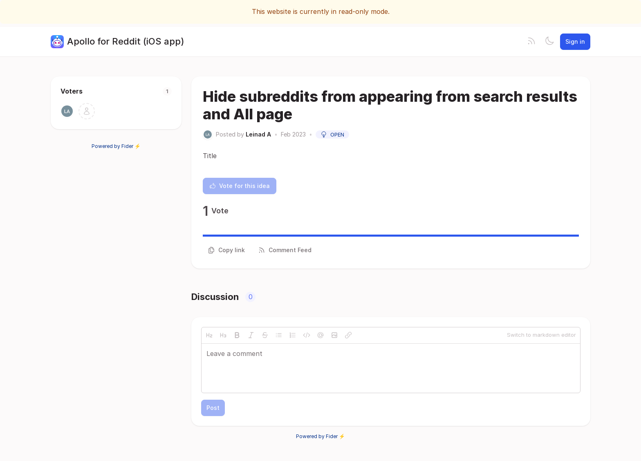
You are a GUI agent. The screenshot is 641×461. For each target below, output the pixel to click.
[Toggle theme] (549, 42)
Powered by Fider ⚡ (116, 146)
